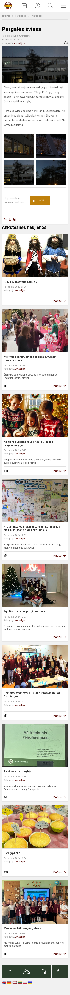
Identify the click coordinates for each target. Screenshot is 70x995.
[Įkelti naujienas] (24, 6)
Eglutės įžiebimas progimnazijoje (24, 611)
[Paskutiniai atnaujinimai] (37, 6)
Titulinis (6, 15)
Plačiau (57, 300)
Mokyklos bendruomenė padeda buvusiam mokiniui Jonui (30, 358)
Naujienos (21, 15)
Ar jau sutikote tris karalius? (21, 281)
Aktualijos (37, 15)
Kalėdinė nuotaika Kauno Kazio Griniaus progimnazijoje (28, 443)
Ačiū (38, 201)
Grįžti (12, 219)
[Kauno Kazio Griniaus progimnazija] (8, 5)
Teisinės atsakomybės (18, 771)
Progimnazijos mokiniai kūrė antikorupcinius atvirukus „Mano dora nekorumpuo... (32, 528)
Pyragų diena (12, 853)
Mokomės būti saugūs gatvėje (22, 928)
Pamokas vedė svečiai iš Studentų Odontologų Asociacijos (32, 694)
